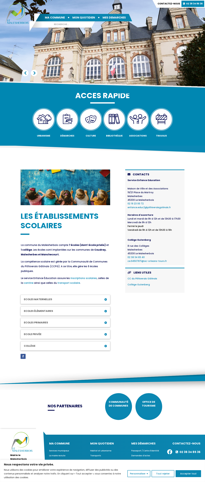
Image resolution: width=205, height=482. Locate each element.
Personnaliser (138, 473)
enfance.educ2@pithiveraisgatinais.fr (149, 207)
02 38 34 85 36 (194, 3)
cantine (28, 283)
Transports (95, 458)
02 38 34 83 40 (136, 257)
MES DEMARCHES (114, 17)
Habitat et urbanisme (100, 453)
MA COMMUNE (55, 17)
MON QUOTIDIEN (83, 17)
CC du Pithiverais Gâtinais (142, 278)
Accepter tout (188, 473)
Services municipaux (59, 453)
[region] (102, 471)
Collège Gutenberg (139, 284)
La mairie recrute (57, 458)
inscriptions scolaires (83, 278)
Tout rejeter (163, 473)
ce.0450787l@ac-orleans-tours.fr (147, 261)
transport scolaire (69, 283)
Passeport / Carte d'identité (145, 453)
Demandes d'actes (140, 458)
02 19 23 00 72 (136, 203)
